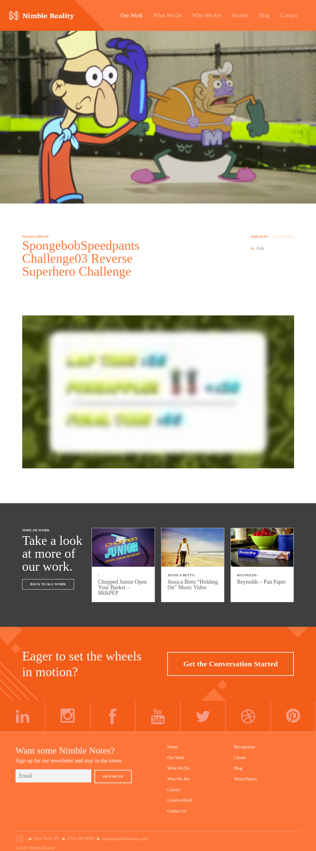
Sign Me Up (113, 776)
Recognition (244, 747)
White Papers (245, 779)
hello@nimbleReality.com (125, 839)
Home (172, 747)
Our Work (176, 757)
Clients (240, 757)
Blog (238, 768)
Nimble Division (41, 15)
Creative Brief (179, 800)
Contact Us (177, 811)
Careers (174, 789)
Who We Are (178, 779)
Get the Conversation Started (230, 664)
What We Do (178, 768)
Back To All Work (48, 584)
